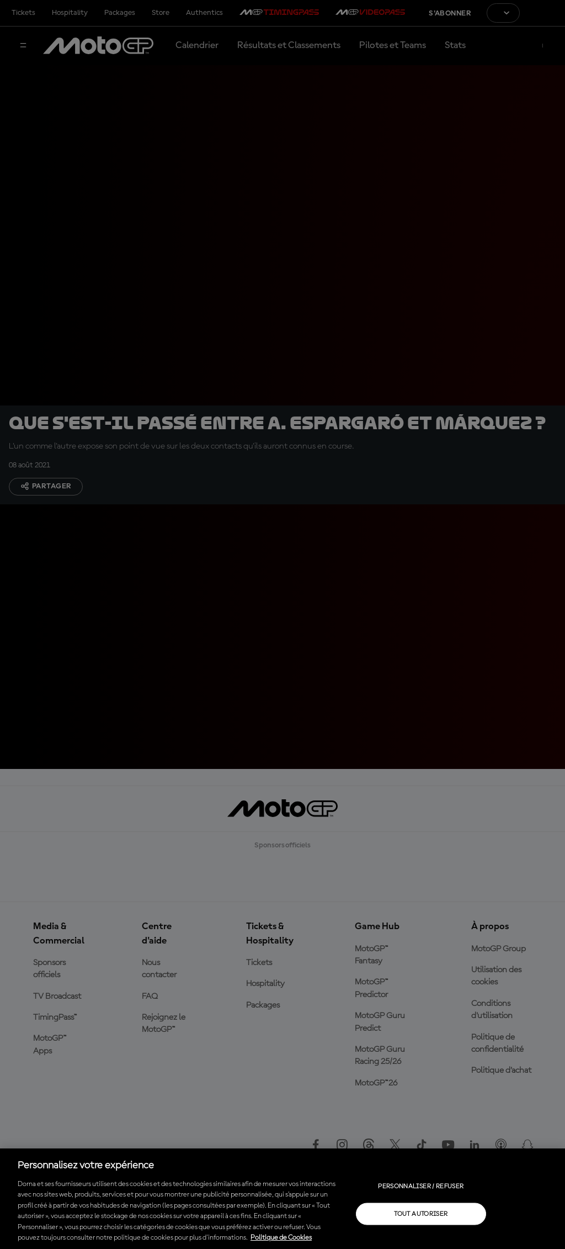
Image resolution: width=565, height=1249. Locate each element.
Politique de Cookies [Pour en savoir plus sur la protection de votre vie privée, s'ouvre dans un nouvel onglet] (281, 1237)
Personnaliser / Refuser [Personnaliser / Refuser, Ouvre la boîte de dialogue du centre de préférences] (420, 1186)
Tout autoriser (420, 1213)
